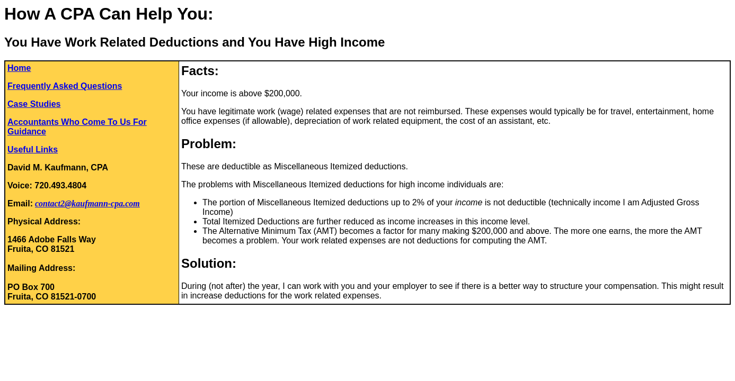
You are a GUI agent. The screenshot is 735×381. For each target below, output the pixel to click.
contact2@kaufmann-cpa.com (87, 203)
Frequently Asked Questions (64, 85)
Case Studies (33, 103)
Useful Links (32, 149)
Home (19, 68)
